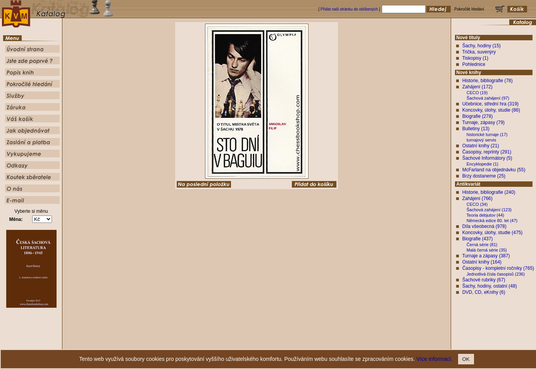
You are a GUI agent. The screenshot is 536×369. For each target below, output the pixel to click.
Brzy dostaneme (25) (483, 176)
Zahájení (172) (477, 87)
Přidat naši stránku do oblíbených (349, 9)
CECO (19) (477, 92)
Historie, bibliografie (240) (488, 192)
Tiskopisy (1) (475, 58)
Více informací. (434, 359)
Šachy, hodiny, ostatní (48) (489, 286)
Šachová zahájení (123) (489, 209)
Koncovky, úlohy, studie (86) (491, 110)
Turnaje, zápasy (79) (483, 122)
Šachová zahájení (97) (488, 98)
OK (466, 359)
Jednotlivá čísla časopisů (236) (496, 274)
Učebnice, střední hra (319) (490, 104)
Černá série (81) (482, 244)
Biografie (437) (477, 238)
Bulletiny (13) (475, 128)
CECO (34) (477, 204)
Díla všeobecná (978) (484, 226)
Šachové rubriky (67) (483, 280)
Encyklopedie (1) (482, 164)
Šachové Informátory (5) (487, 158)
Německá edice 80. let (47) (492, 220)
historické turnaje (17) (487, 134)
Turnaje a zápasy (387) (486, 256)
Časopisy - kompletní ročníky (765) (498, 268)
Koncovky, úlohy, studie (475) (492, 232)
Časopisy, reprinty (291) (487, 152)
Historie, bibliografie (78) (487, 80)
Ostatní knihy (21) (480, 145)
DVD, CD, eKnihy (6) (483, 292)
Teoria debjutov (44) (485, 215)
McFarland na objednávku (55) (494, 169)
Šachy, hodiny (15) (481, 45)
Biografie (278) (477, 116)
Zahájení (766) (477, 198)
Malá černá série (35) (487, 250)
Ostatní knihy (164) (482, 262)
